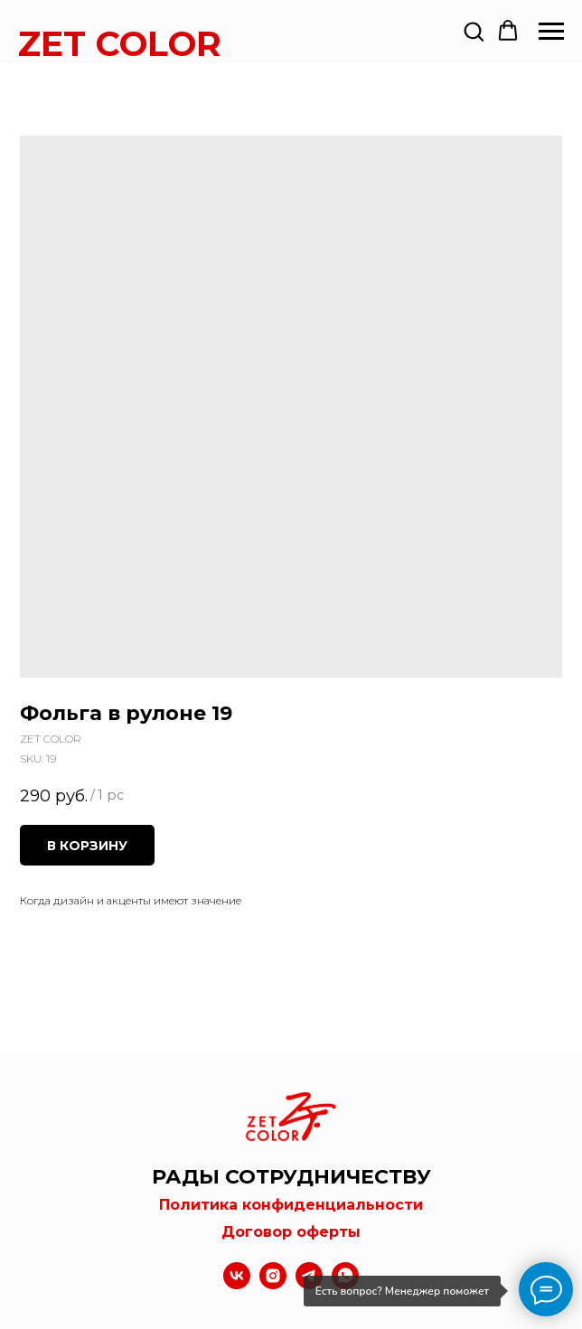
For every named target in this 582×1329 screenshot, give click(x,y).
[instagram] (272, 1284)
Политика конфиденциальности (291, 1204)
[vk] (236, 1284)
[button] (473, 31)
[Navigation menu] (551, 32)
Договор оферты (291, 1231)
